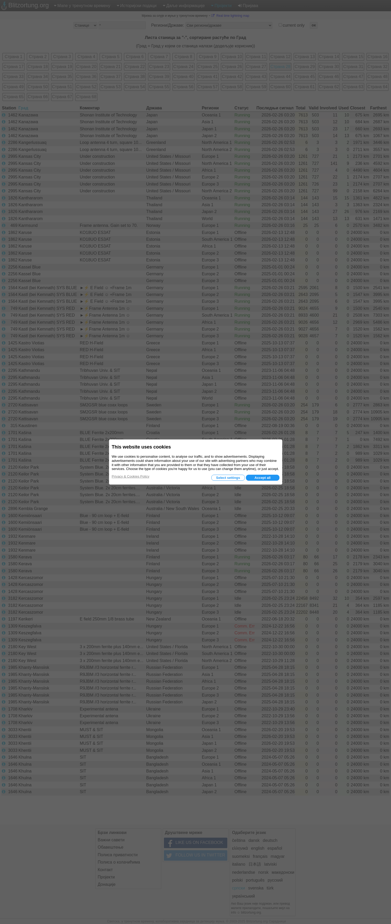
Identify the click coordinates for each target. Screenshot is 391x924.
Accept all (263, 478)
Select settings (228, 478)
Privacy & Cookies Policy (131, 476)
